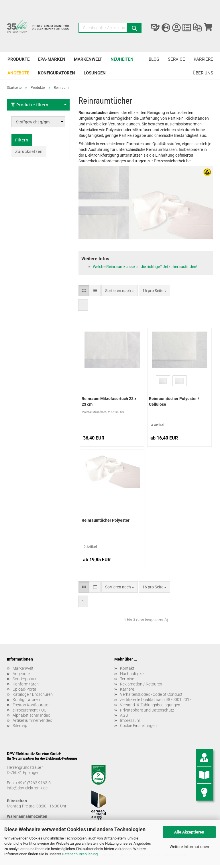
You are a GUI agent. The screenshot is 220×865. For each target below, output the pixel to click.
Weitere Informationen (189, 846)
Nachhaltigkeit (133, 673)
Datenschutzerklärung (80, 854)
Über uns (203, 73)
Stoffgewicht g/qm (33, 122)
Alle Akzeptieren (189, 832)
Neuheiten (122, 59)
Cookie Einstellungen (138, 725)
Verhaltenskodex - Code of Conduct (151, 694)
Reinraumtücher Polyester (105, 520)
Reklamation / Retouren (141, 684)
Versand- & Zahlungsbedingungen (150, 705)
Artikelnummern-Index (32, 720)
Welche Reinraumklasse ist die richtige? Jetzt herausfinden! (145, 266)
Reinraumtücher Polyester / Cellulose (174, 401)
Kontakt (127, 668)
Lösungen (95, 73)
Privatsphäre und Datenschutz (147, 710)
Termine (127, 679)
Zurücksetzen (29, 151)
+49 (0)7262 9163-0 (33, 783)
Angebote (18, 73)
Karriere (203, 59)
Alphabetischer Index (31, 715)
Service (176, 59)
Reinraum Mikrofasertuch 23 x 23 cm (109, 401)
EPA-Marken (51, 59)
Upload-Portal (25, 689)
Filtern (21, 140)
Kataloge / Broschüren (33, 694)
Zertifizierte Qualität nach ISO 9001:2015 (156, 699)
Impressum (130, 720)
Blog (154, 59)
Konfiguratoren (56, 73)
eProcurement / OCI (30, 710)
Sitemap (20, 725)
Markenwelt (88, 59)
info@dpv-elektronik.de (27, 788)
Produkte (18, 59)
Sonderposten (25, 679)
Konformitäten (26, 684)
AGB (124, 715)
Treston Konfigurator (31, 705)
